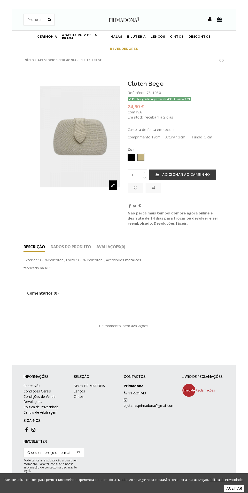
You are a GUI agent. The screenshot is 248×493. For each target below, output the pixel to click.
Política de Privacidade (41, 407)
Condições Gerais (37, 391)
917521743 (137, 393)
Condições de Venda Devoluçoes (39, 399)
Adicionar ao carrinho (182, 175)
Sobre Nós (31, 385)
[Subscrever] (78, 452)
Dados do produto (71, 246)
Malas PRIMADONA (89, 385)
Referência (137, 92)
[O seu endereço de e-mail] (48, 452)
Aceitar (234, 488)
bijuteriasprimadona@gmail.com (149, 405)
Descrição (34, 246)
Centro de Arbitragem (40, 412)
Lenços (79, 391)
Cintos (79, 396)
